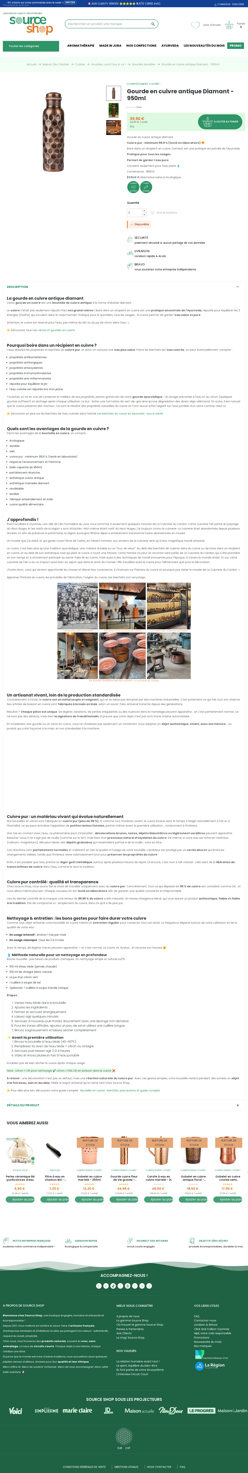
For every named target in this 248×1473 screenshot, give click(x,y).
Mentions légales (126, 1467)
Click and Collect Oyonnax (211, 1329)
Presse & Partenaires (130, 1329)
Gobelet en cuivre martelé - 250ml (89, 1178)
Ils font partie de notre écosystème (140, 1370)
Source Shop (20, 1170)
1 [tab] (122, 1212)
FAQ (196, 1316)
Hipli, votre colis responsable (212, 1333)
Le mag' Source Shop (130, 1338)
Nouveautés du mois (208, 1342)
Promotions (201, 1338)
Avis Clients (124, 1333)
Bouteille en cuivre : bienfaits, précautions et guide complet (120, 1090)
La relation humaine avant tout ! (138, 1361)
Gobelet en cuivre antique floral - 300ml (193, 1178)
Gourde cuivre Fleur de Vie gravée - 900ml (124, 1178)
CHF (127, 1448)
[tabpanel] (20, 1171)
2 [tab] (126, 1212)
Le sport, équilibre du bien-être (136, 1366)
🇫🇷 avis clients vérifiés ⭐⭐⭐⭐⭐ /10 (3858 (120, 4)
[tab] (124, 286)
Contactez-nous (205, 1320)
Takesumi (55, 1170)
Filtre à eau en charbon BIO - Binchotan (55, 1178)
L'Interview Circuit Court (132, 1374)
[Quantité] (134, 213)
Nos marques (203, 1346)
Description (17, 287)
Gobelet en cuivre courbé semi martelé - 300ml (227, 1178)
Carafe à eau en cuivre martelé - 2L (159, 1178)
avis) (157, 4)
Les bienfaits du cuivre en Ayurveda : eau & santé (130, 413)
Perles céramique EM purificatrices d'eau (20, 1178)
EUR (120, 1448)
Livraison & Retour (206, 1325)
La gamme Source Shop (132, 1320)
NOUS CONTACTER (159, 1467)
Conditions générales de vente (84, 1467)
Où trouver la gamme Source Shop (139, 1325)
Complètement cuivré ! (144, 84)
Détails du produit (23, 1105)
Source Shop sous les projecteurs (124, 1399)
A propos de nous (128, 1316)
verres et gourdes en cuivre (56, 330)
